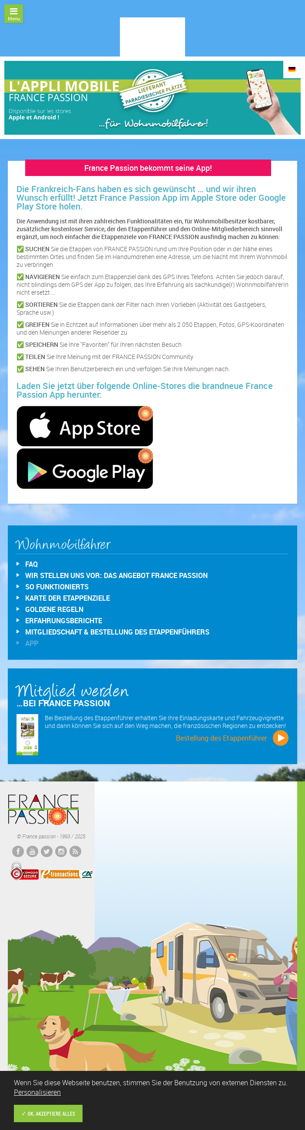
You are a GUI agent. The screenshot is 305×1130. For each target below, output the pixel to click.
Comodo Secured (24, 871)
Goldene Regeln (54, 609)
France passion (43, 809)
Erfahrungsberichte (63, 620)
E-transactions (67, 874)
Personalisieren (37, 1092)
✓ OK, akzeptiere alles (48, 1113)
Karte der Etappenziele (67, 598)
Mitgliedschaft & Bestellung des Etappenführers (117, 631)
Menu (13, 14)
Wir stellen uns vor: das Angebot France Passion (116, 575)
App (31, 643)
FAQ (31, 564)
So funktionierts (57, 586)
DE (292, 69)
